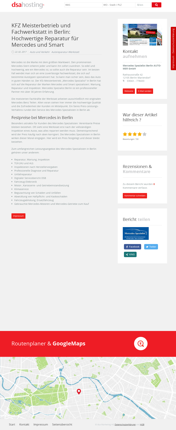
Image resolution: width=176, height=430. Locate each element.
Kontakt (24, 424)
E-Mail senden (144, 91)
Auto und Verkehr (40, 52)
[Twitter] (151, 246)
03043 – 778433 (135, 80)
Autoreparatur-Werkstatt (65, 52)
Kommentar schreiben (134, 195)
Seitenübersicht (62, 424)
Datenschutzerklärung (173, 41)
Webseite (128, 91)
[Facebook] (132, 246)
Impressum (173, 62)
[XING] (130, 254)
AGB (142, 424)
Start (12, 424)
